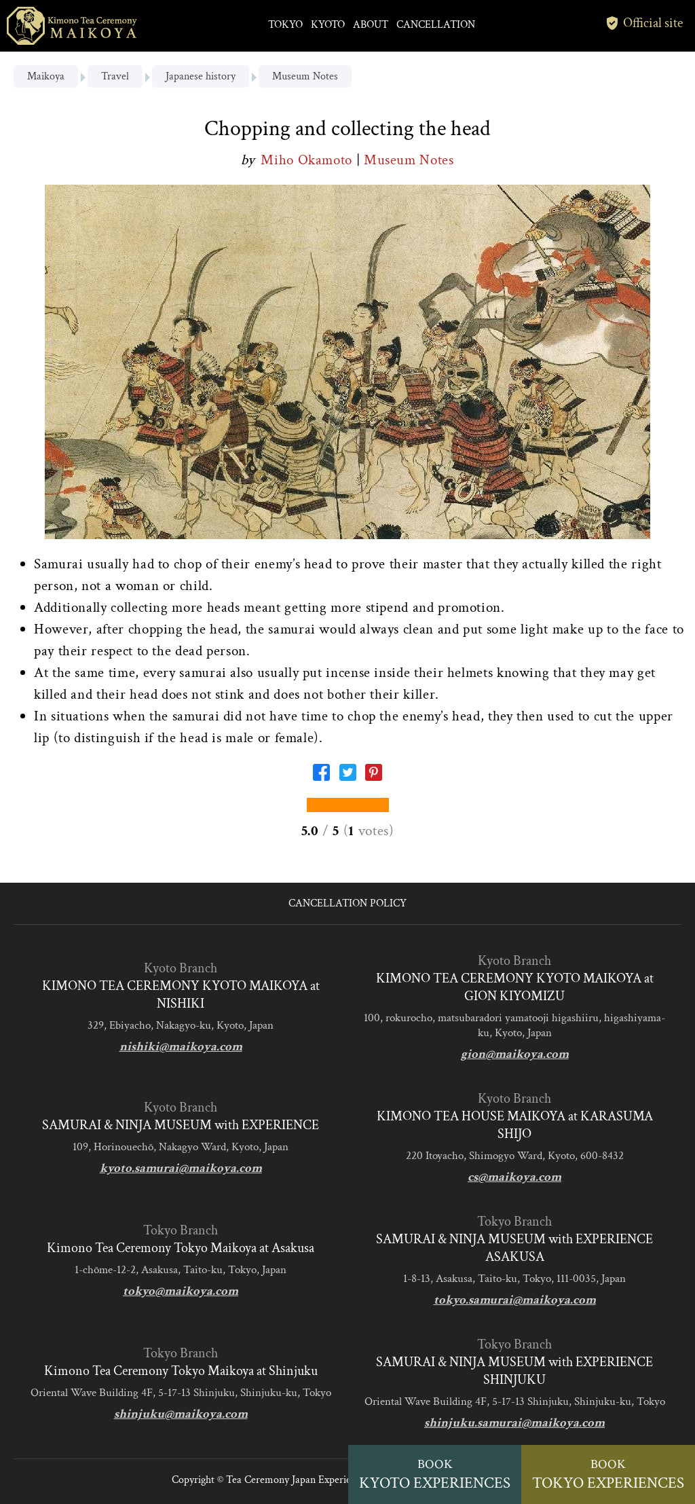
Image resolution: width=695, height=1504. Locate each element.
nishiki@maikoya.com (180, 1046)
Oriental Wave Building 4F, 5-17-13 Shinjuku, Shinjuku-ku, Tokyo (181, 1392)
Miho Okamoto (308, 160)
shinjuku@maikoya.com (181, 1414)
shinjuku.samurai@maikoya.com (514, 1422)
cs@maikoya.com (514, 1177)
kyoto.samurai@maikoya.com (181, 1168)
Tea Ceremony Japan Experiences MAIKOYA (322, 1480)
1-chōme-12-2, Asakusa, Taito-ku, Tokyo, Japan (180, 1269)
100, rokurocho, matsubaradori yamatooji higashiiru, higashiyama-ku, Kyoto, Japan (514, 1025)
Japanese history (201, 76)
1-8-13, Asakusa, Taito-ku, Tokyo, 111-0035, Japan (514, 1278)
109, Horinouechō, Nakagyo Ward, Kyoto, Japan (180, 1146)
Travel (115, 76)
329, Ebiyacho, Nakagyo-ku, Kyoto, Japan (181, 1025)
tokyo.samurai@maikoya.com (515, 1299)
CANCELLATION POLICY (347, 903)
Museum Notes (305, 76)
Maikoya (45, 76)
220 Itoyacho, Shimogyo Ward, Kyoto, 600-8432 (515, 1155)
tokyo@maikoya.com (180, 1291)
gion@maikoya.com (515, 1054)
